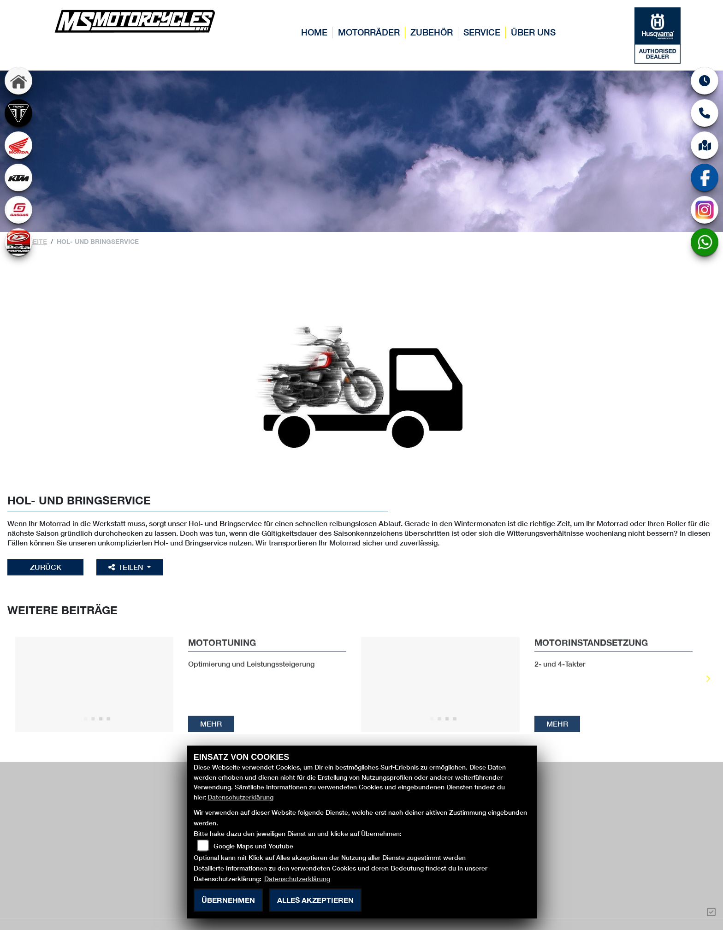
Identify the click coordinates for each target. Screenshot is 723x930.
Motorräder (369, 32)
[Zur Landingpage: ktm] (18, 177)
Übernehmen (228, 899)
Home (314, 32)
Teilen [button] (128, 567)
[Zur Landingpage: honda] (18, 145)
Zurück (46, 567)
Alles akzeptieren (315, 899)
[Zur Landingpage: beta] (18, 242)
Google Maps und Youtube (253, 846)
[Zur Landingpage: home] (18, 81)
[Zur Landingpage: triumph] (18, 113)
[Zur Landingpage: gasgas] (18, 210)
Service (481, 32)
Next (707, 680)
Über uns (533, 32)
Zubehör (431, 32)
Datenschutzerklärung (240, 797)
